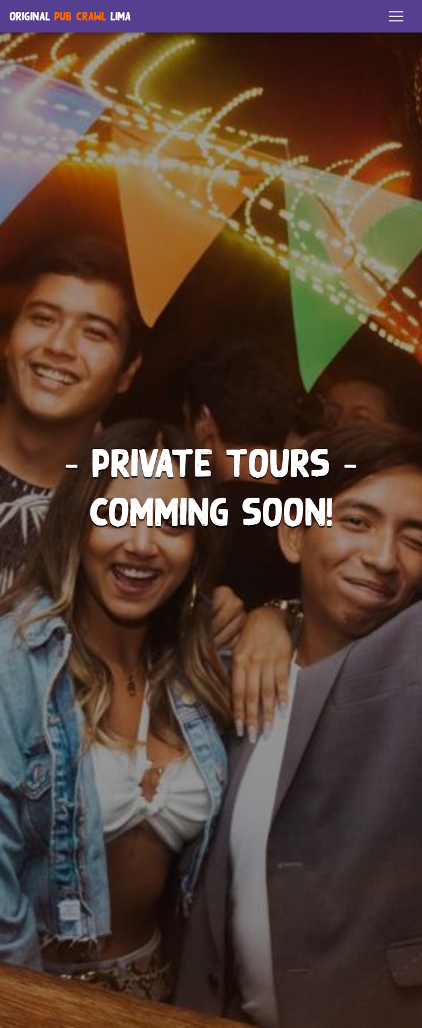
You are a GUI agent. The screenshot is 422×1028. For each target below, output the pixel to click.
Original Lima (70, 19)
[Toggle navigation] (396, 18)
